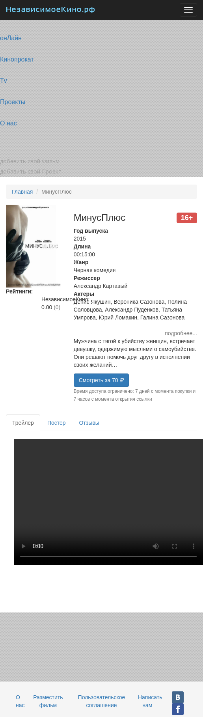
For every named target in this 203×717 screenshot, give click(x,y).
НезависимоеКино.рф (50, 10)
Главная (22, 192)
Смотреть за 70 (101, 380)
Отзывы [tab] (89, 423)
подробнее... (181, 333)
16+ (187, 218)
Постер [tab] (56, 423)
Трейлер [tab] (23, 423)
